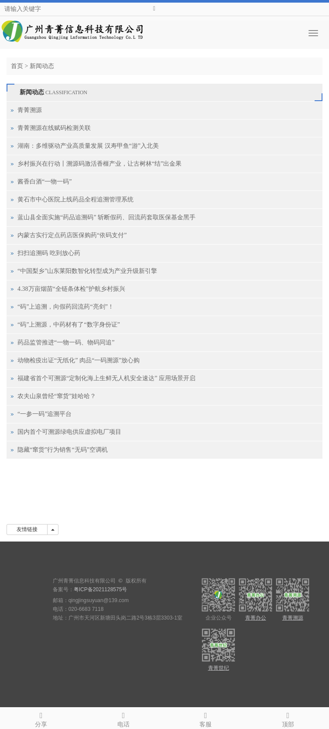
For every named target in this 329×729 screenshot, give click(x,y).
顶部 (288, 718)
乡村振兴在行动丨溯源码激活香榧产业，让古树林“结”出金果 (99, 163)
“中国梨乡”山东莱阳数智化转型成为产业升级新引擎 (87, 271)
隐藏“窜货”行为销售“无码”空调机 (62, 449)
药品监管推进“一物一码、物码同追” (65, 342)
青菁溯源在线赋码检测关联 (54, 128)
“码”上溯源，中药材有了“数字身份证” (68, 324)
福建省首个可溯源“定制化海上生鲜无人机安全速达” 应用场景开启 (106, 378)
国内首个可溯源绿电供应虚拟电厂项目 (69, 432)
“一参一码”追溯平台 (44, 414)
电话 (123, 718)
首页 (17, 66)
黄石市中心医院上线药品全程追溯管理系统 (75, 199)
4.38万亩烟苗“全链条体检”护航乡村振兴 (71, 289)
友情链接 (27, 529)
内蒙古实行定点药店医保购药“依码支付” (72, 235)
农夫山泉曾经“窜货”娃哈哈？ (56, 396)
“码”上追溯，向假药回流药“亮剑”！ (65, 306)
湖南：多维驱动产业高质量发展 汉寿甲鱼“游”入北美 (88, 146)
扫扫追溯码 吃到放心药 (48, 253)
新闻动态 (42, 66)
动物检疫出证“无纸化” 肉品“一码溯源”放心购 (78, 360)
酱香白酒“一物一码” (44, 181)
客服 (205, 718)
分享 (41, 718)
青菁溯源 (29, 110)
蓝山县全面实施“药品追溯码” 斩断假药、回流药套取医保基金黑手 (106, 217)
